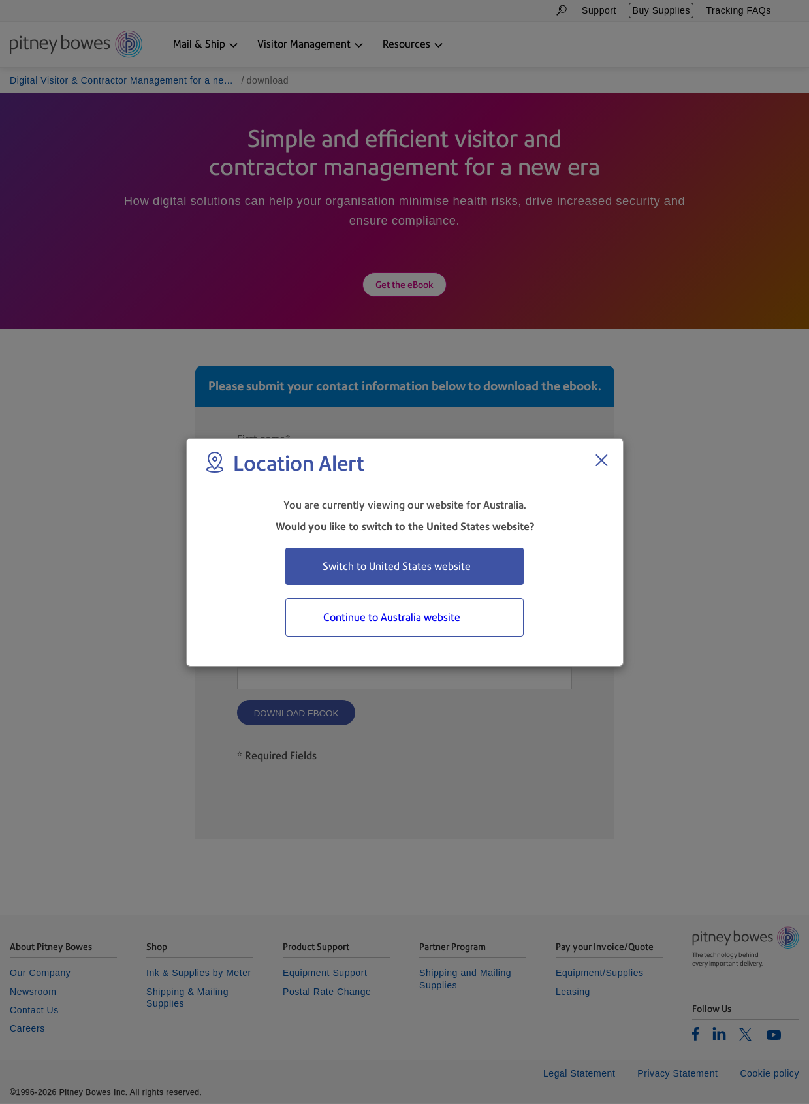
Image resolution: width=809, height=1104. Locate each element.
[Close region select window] (601, 460)
